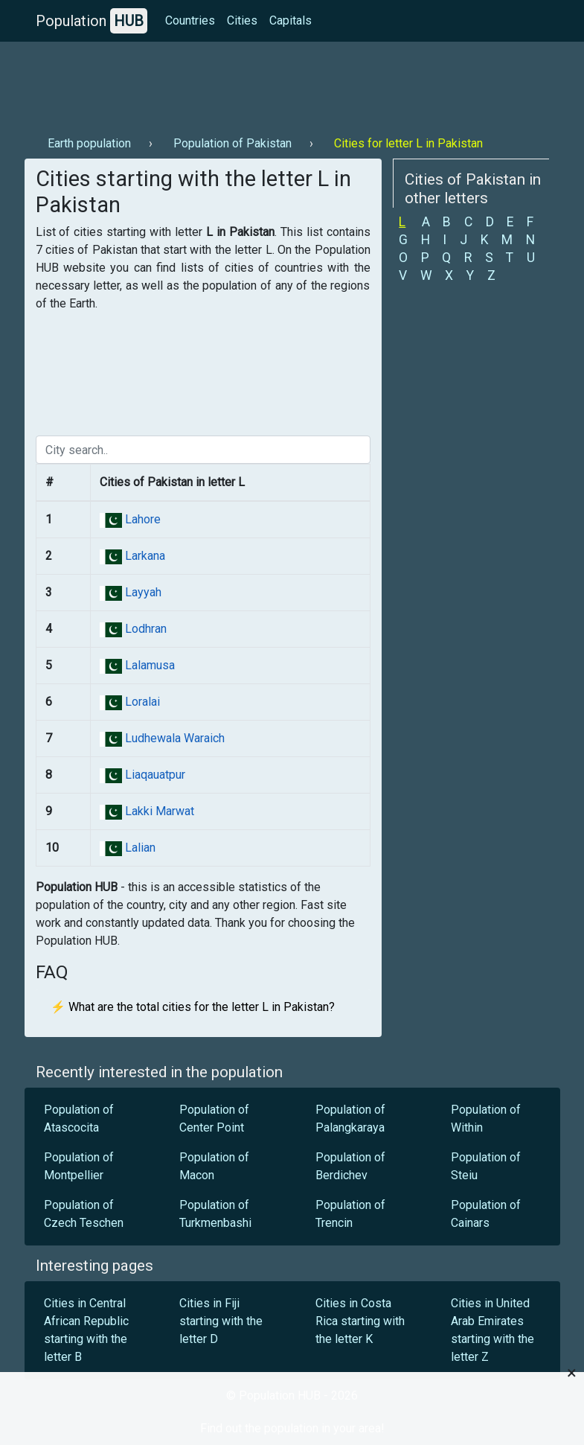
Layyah (141, 592)
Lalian (138, 847)
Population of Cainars (486, 1214)
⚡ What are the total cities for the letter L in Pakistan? (193, 1007)
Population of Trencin (350, 1214)
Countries (190, 20)
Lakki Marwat (158, 811)
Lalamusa (148, 665)
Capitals (290, 20)
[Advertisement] (292, 82)
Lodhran (144, 629)
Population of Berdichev (350, 1166)
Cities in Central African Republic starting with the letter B (86, 1330)
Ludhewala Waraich (173, 738)
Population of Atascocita (79, 1119)
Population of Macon (214, 1166)
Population (91, 21)
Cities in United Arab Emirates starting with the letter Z (492, 1330)
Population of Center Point (214, 1119)
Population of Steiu (486, 1166)
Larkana (143, 556)
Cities (242, 20)
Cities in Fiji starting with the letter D (221, 1321)
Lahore (141, 519)
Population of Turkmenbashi (215, 1214)
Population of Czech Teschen (83, 1214)
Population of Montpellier (79, 1166)
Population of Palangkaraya (350, 1119)
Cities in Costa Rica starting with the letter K (360, 1321)
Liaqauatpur (153, 775)
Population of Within (486, 1119)
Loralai (141, 702)
